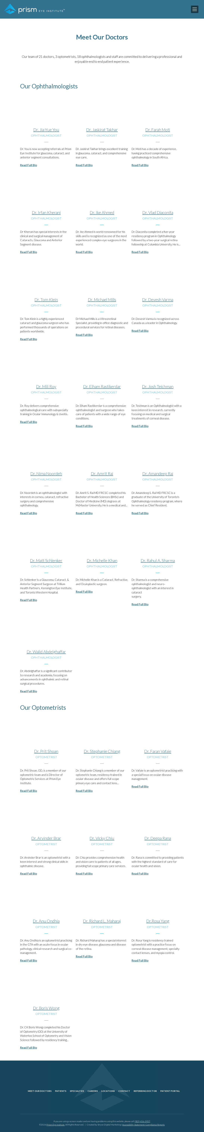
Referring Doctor (145, 1091)
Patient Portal (170, 1091)
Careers (93, 1091)
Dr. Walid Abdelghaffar (46, 651)
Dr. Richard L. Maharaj (102, 920)
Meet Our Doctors (40, 1091)
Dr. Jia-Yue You (46, 129)
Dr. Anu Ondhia (46, 920)
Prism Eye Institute (55, 1124)
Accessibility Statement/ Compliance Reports (143, 1124)
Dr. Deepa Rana (157, 838)
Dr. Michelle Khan (102, 560)
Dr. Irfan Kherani (46, 212)
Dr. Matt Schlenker (46, 560)
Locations (108, 1091)
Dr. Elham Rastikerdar (102, 386)
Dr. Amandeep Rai (157, 473)
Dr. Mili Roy (46, 386)
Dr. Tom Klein (46, 299)
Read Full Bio (28, 165)
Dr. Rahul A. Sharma (158, 560)
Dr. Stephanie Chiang (102, 751)
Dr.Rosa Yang (157, 920)
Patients (60, 1091)
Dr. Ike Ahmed (102, 212)
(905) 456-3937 (142, 1121)
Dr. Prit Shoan (46, 751)
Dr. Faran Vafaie (157, 751)
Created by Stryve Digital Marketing (104, 1124)
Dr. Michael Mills (102, 299)
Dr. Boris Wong (46, 1007)
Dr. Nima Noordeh (46, 473)
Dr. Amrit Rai (102, 473)
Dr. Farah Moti (157, 129)
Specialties (77, 1091)
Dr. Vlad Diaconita (157, 212)
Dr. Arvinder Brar (46, 838)
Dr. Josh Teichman (157, 386)
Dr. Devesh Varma (157, 299)
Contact (124, 1091)
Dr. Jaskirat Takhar (102, 129)
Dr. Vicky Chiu (102, 838)
